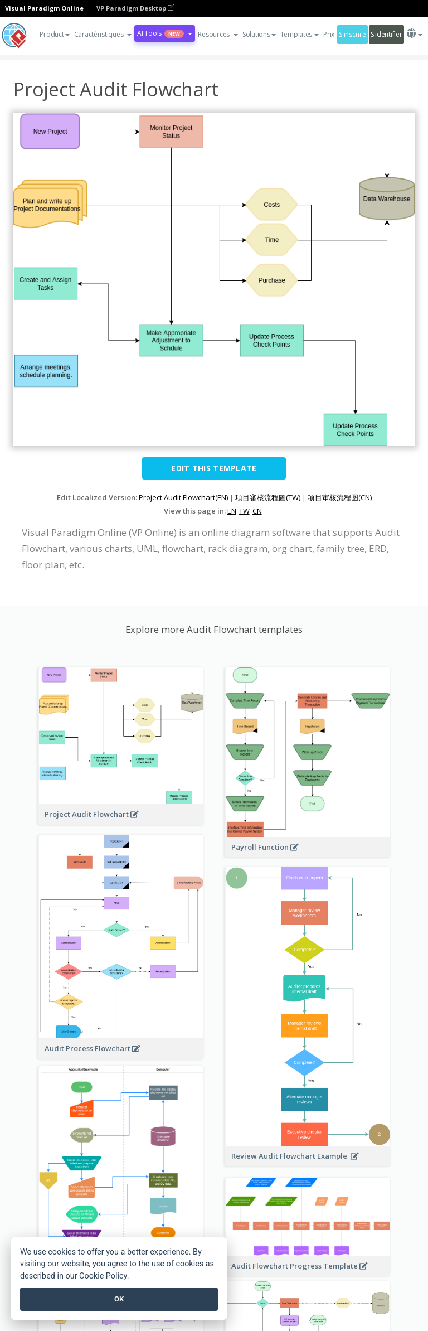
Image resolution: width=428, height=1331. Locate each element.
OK (119, 1299)
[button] (103, 34)
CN (257, 511)
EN (231, 511)
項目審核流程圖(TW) (267, 497)
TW (244, 511)
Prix (328, 34)
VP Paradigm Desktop (135, 8)
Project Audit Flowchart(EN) (183, 497)
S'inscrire (352, 34)
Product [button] (54, 34)
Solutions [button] (259, 34)
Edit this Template (213, 468)
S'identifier (386, 34)
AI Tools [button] (164, 33)
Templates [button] (299, 34)
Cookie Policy (103, 1276)
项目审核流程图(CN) (340, 497)
